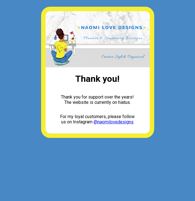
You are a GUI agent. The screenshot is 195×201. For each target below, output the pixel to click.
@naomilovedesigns (114, 122)
